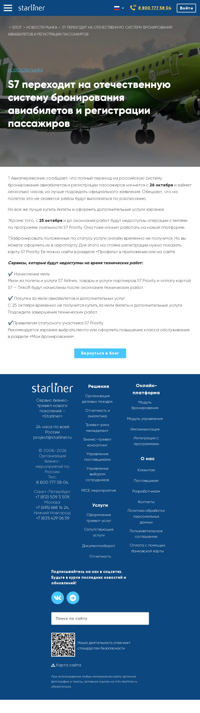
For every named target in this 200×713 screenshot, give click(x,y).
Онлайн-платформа (146, 389)
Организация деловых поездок (97, 399)
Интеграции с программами (146, 441)
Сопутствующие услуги (99, 532)
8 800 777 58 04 (154, 7)
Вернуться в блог (100, 353)
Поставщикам (146, 480)
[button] (8, 8)
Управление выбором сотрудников (97, 474)
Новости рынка (41, 27)
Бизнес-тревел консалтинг (97, 442)
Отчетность (100, 556)
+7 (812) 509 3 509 (52, 496)
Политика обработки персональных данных (146, 516)
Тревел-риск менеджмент (97, 428)
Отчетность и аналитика (97, 413)
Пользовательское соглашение (146, 534)
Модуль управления (145, 418)
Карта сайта (66, 665)
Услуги (100, 505)
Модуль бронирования (145, 405)
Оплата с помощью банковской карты (147, 548)
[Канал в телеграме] (73, 597)
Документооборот (98, 546)
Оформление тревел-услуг (98, 518)
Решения (98, 386)
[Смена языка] (119, 8)
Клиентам (146, 470)
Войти (186, 8)
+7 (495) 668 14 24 (52, 507)
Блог (17, 27)
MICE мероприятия (98, 490)
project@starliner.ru (52, 437)
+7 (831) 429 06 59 (52, 518)
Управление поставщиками (97, 457)
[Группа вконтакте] (57, 597)
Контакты (146, 502)
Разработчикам (146, 491)
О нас (148, 458)
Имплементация (145, 429)
